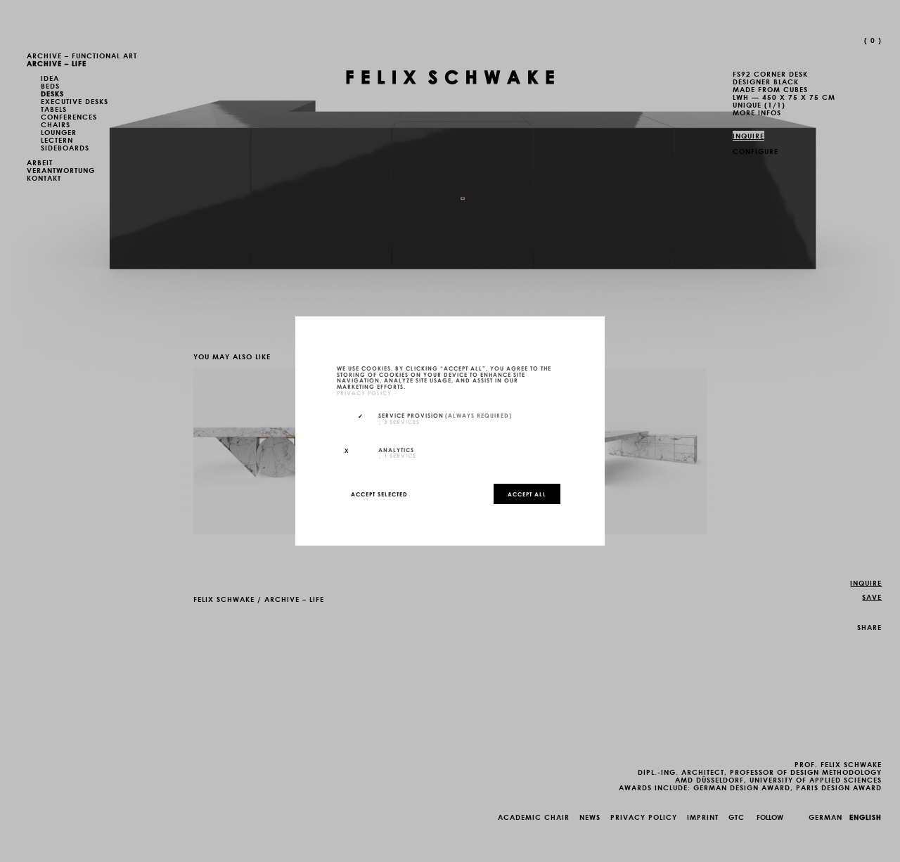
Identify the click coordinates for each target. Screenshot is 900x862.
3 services (399, 421)
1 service (397, 455)
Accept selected (379, 493)
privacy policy (364, 392)
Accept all (527, 493)
